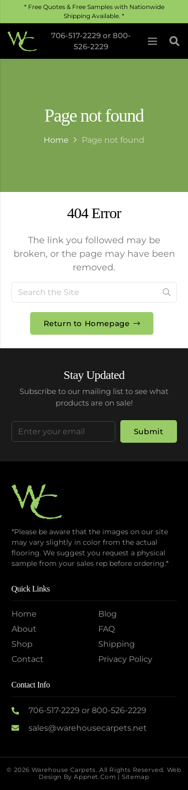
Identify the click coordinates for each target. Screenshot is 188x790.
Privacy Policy (125, 659)
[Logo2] (22, 41)
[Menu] (152, 41)
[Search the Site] (94, 292)
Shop (22, 644)
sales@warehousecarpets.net (88, 728)
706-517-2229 (76, 35)
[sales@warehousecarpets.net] (20, 728)
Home (56, 140)
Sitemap (135, 776)
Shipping (116, 644)
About (24, 629)
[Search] (166, 292)
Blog (107, 614)
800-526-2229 (119, 710)
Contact (28, 659)
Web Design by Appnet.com (110, 773)
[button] (174, 41)
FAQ (106, 629)
